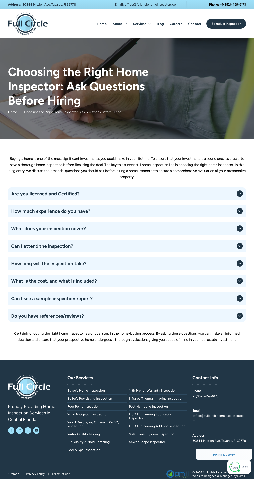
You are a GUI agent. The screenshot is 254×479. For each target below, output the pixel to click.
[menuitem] (102, 24)
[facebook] (11, 431)
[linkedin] (28, 431)
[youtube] (36, 431)
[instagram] (19, 431)
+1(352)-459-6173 (233, 4)
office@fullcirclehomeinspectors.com (152, 4)
